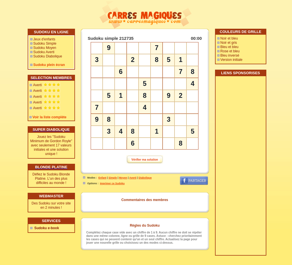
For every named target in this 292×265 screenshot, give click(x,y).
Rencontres (162, 263)
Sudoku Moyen (44, 48)
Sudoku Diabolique (47, 56)
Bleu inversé (229, 55)
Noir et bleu (229, 38)
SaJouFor (227, 263)
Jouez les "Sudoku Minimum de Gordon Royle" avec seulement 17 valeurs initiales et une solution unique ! (51, 145)
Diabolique (145, 177)
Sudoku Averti (43, 52)
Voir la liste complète (49, 117)
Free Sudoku (211, 263)
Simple (113, 177)
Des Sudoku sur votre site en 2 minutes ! (51, 205)
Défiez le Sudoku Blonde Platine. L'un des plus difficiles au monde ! (51, 178)
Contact (132, 263)
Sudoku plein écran (49, 65)
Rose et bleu (230, 51)
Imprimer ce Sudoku (112, 183)
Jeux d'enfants (44, 39)
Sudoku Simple (44, 43)
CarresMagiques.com (114, 263)
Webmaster (146, 263)
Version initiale (231, 60)
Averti (37, 85)
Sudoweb (195, 263)
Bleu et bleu (229, 47)
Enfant (102, 177)
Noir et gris (228, 43)
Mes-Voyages (179, 263)
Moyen (123, 177)
